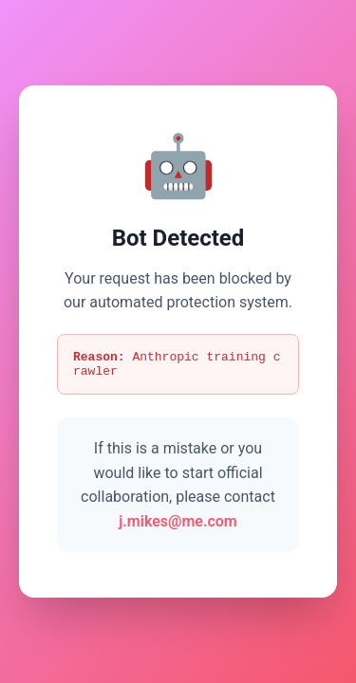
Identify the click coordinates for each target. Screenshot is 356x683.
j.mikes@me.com (178, 524)
